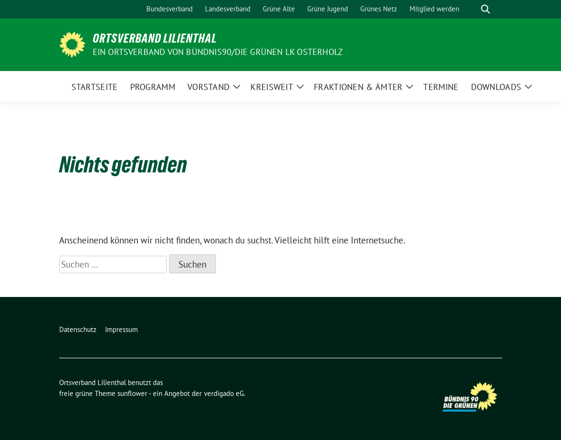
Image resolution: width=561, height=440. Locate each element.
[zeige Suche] (485, 9)
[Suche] (472, 9)
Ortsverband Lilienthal (155, 38)
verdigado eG (224, 393)
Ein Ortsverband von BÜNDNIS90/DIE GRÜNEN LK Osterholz (218, 51)
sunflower (132, 393)
